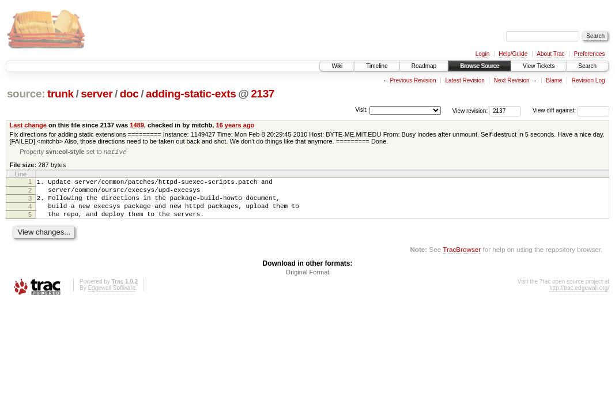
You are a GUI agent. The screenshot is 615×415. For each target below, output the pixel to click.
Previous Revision (413, 80)
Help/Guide (513, 54)
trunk (60, 94)
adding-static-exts (191, 94)
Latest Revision (464, 80)
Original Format (308, 281)
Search (587, 66)
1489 (137, 125)
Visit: (361, 110)
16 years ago (235, 125)
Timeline (376, 66)
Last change (28, 125)
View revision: (470, 110)
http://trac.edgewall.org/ (579, 298)
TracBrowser (462, 259)
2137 (262, 94)
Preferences (589, 54)
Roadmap (424, 66)
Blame (554, 80)
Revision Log (588, 80)
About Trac (550, 54)
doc (129, 94)
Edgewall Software (111, 298)
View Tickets (538, 66)
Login (482, 54)
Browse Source (479, 66)
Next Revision (512, 80)
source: (26, 94)
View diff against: (571, 110)
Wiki (336, 66)
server (96, 94)
